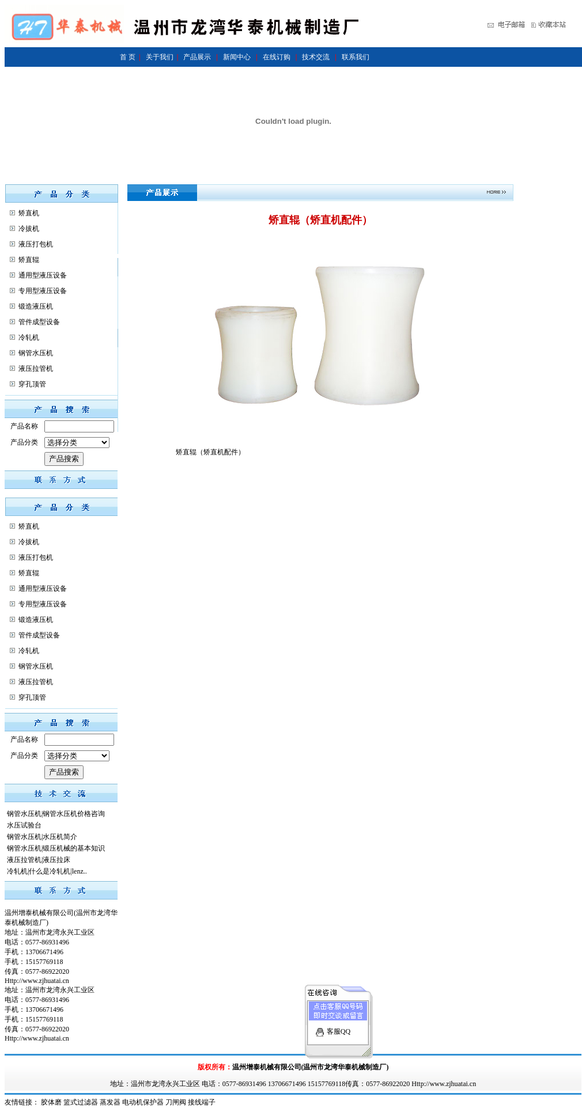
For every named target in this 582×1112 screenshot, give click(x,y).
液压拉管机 (35, 369)
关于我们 (159, 57)
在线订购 (276, 57)
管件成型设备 (39, 322)
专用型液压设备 (42, 291)
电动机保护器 (143, 1102)
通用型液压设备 (42, 275)
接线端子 (202, 1102)
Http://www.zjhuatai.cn (37, 981)
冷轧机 (28, 337)
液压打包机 (35, 244)
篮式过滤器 (80, 1102)
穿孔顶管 (32, 384)
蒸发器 (110, 1102)
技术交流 (316, 57)
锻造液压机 (35, 306)
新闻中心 (237, 57)
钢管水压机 (35, 353)
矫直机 (28, 213)
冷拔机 (28, 229)
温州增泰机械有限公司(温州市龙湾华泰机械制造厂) (310, 1067)
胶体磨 (51, 1102)
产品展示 (197, 57)
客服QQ (338, 1021)
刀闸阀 (175, 1102)
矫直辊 (28, 260)
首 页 (127, 57)
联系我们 (355, 57)
